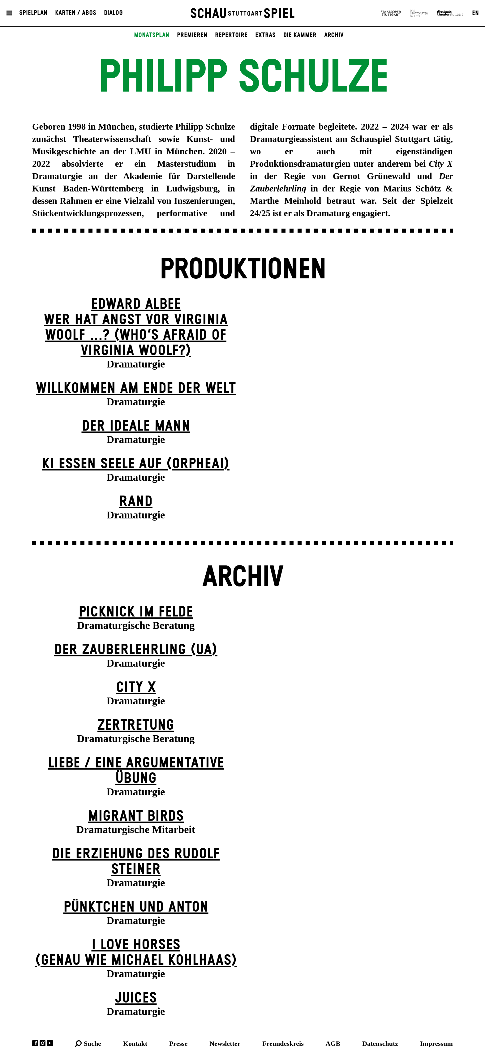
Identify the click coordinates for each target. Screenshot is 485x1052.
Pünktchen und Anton (135, 907)
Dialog (113, 13)
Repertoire (231, 35)
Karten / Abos (75, 13)
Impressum (436, 1043)
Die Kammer (299, 35)
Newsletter (224, 1043)
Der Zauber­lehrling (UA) (135, 650)
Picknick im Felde (136, 612)
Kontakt (135, 1043)
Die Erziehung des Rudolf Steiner (136, 862)
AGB (333, 1043)
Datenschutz (380, 1043)
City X (136, 687)
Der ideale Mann (136, 426)
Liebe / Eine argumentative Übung (136, 771)
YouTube (50, 1043)
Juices (136, 998)
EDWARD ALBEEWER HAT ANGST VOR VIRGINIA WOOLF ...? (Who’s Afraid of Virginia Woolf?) (136, 328)
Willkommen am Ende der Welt (136, 388)
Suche (92, 1043)
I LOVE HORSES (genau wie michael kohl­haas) (136, 953)
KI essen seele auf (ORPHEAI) (136, 464)
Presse (178, 1043)
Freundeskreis (283, 1043)
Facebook (35, 1043)
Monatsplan (151, 35)
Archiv (334, 35)
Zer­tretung (135, 725)
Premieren (192, 35)
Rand (135, 501)
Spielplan (33, 13)
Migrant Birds (136, 816)
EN (475, 13)
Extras (265, 35)
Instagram (42, 1043)
